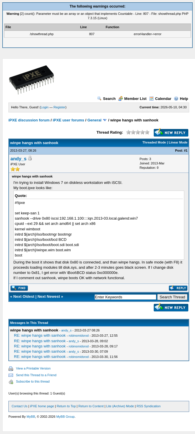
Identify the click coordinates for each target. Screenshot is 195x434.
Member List (132, 98)
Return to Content (91, 406)
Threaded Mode (154, 142)
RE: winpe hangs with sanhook (40, 335)
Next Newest (48, 296)
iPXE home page (42, 406)
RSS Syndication (149, 406)
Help (181, 98)
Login (45, 107)
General (94, 120)
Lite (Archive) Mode (120, 406)
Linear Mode (178, 142)
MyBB (30, 416)
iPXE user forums (68, 120)
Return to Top (66, 406)
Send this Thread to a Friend (36, 375)
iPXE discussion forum (29, 120)
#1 (185, 150)
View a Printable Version (33, 368)
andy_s (18, 158)
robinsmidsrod (79, 335)
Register (59, 107)
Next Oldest (23, 296)
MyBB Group (65, 416)
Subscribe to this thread (33, 381)
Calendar (160, 98)
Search (106, 98)
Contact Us (19, 406)
